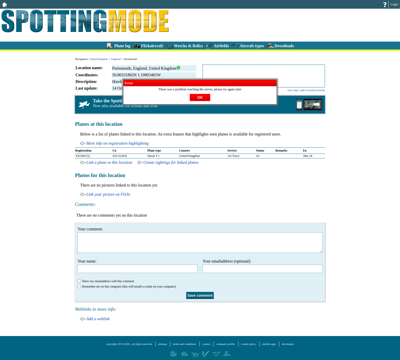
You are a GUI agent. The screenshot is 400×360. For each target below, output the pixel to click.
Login (394, 4)
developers (288, 343)
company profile (225, 343)
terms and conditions (184, 343)
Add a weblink (98, 319)
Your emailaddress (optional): (262, 266)
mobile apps (269, 343)
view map (293, 90)
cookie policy (248, 343)
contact (206, 343)
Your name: (137, 266)
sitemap (162, 343)
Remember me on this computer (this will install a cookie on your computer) (127, 286)
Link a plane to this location (109, 162)
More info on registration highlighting (117, 143)
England (115, 58)
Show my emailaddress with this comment (106, 281)
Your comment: (200, 240)
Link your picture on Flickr (108, 194)
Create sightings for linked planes (170, 162)
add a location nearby (312, 90)
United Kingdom (98, 58)
